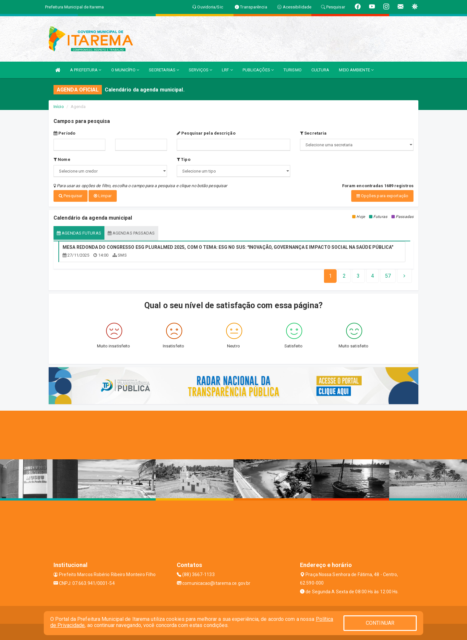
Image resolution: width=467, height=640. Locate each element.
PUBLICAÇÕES (258, 69)
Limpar (103, 195)
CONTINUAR (380, 623)
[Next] (388, 276)
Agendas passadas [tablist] (131, 232)
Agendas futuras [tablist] (79, 232)
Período (64, 133)
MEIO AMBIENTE (356, 69)
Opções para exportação (382, 195)
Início (59, 106)
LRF (227, 69)
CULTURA (320, 69)
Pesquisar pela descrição (206, 133)
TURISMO (292, 69)
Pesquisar (70, 195)
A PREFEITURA (85, 69)
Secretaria (313, 133)
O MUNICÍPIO (125, 69)
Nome (62, 159)
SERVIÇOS (200, 69)
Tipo (183, 159)
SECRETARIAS (164, 69)
